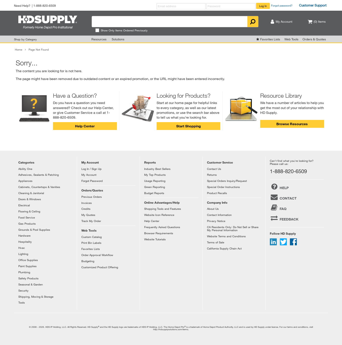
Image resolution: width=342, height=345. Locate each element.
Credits (86, 208)
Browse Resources (292, 124)
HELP (279, 186)
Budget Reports (154, 193)
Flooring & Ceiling (29, 211)
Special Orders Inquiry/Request (227, 181)
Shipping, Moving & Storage (35, 296)
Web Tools (291, 39)
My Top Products (155, 174)
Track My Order (91, 221)
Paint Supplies (27, 266)
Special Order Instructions (223, 187)
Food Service (26, 217)
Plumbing (24, 272)
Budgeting (87, 261)
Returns (212, 174)
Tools (21, 302)
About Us (213, 208)
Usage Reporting (154, 181)
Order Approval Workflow (97, 255)
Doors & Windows (29, 199)
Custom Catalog (91, 237)
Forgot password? (281, 5)
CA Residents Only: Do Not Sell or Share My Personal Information (232, 228)
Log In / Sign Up (91, 169)
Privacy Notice (216, 221)
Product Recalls (217, 193)
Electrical (24, 205)
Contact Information (219, 215)
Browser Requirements (158, 233)
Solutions (118, 39)
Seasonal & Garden (30, 284)
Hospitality (25, 241)
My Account (88, 174)
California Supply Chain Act (224, 248)
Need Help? (22, 5)
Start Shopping (188, 126)
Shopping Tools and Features (162, 208)
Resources (98, 39)
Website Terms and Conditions (226, 236)
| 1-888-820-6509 (44, 5)
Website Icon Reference (159, 215)
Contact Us (214, 169)
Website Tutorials (155, 239)
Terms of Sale (215, 242)
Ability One (25, 169)
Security (23, 290)
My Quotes (88, 215)
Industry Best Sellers (157, 169)
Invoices (86, 203)
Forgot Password (92, 181)
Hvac (21, 247)
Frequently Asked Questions (162, 227)
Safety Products (28, 278)
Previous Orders (91, 196)
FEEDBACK (284, 218)
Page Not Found (39, 49)
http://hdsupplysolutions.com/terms (170, 329)
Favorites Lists (270, 39)
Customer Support (313, 5)
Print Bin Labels (91, 242)
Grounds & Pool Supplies (34, 229)
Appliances (25, 181)
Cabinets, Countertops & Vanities (39, 187)
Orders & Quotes (314, 39)
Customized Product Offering (99, 267)
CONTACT (283, 197)
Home (18, 49)
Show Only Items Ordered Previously (121, 30)
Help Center (85, 126)
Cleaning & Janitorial (31, 193)
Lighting (23, 254)
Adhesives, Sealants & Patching (38, 174)
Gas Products (27, 223)
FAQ (278, 207)
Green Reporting (154, 187)
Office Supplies (28, 260)
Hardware (24, 235)
